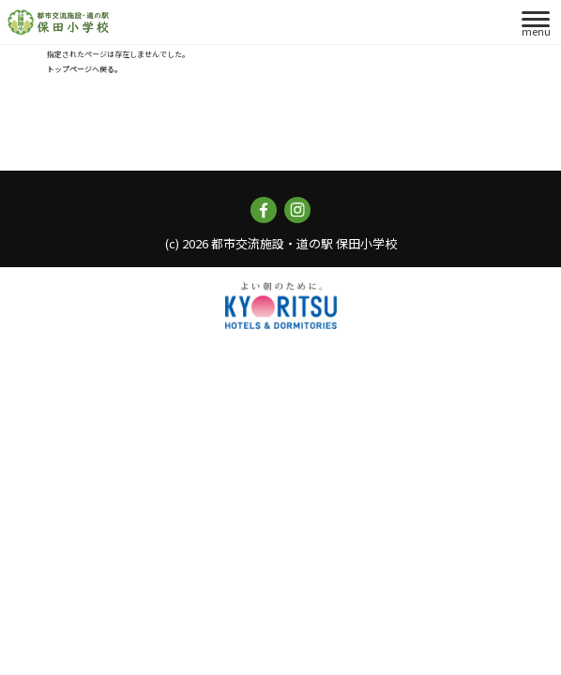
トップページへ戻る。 (84, 69)
